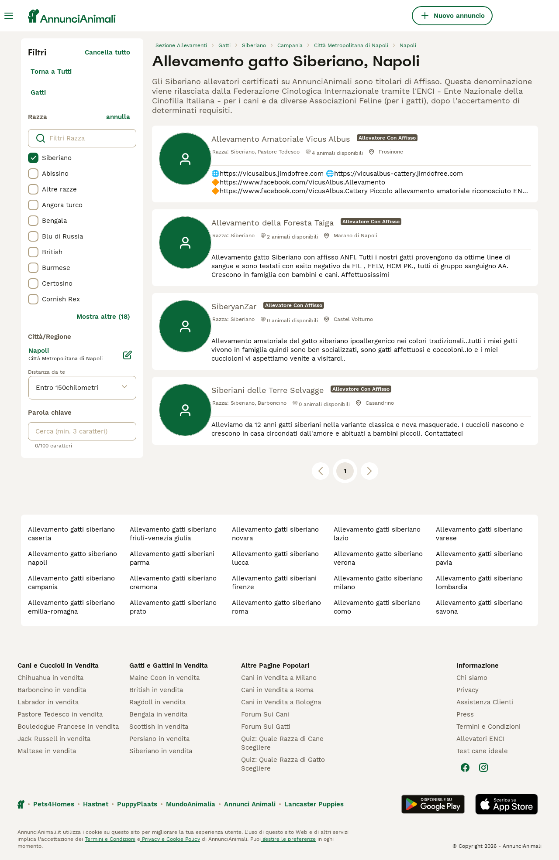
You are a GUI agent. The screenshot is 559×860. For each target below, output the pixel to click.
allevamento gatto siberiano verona (378, 558)
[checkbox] (33, 158)
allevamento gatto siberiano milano (378, 582)
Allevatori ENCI (480, 739)
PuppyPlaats (137, 804)
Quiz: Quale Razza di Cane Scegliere (282, 743)
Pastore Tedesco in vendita (60, 714)
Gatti (38, 92)
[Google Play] (433, 804)
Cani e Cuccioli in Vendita (58, 665)
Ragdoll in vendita (157, 702)
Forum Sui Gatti (265, 726)
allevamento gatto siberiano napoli (72, 558)
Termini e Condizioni (488, 726)
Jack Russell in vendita (53, 739)
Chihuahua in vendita (50, 678)
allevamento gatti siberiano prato (173, 607)
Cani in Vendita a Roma (277, 690)
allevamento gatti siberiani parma (172, 558)
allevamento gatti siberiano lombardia (479, 582)
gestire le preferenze (288, 839)
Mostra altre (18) (103, 317)
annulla (118, 117)
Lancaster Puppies (314, 804)
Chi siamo (471, 678)
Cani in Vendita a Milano (279, 678)
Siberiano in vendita (160, 751)
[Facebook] (465, 767)
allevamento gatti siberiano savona (479, 607)
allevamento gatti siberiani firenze (274, 582)
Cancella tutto (107, 52)
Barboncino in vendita (51, 690)
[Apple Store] (507, 804)
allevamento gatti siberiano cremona (173, 582)
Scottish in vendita (158, 726)
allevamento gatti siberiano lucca (275, 558)
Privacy (467, 690)
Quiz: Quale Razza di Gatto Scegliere (283, 764)
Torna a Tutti (51, 71)
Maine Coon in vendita (164, 678)
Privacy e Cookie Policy (170, 839)
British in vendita (156, 690)
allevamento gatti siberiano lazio (377, 534)
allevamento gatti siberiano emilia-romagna (71, 607)
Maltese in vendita (46, 751)
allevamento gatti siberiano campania (71, 582)
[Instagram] (483, 767)
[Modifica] (127, 355)
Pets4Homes (53, 804)
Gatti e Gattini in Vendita (168, 665)
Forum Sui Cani (265, 714)
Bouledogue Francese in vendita (68, 726)
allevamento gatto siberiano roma (276, 607)
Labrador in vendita (48, 702)
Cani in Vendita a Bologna (281, 702)
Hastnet (95, 804)
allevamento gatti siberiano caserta (71, 534)
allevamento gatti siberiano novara (275, 534)
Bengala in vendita (158, 714)
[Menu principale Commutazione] (8, 15)
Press (465, 714)
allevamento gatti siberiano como (377, 607)
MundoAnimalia (190, 804)
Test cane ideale (482, 751)
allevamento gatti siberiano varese (479, 534)
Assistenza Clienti (484, 702)
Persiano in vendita (159, 739)
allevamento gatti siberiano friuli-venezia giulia (173, 534)
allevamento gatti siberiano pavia (479, 558)
